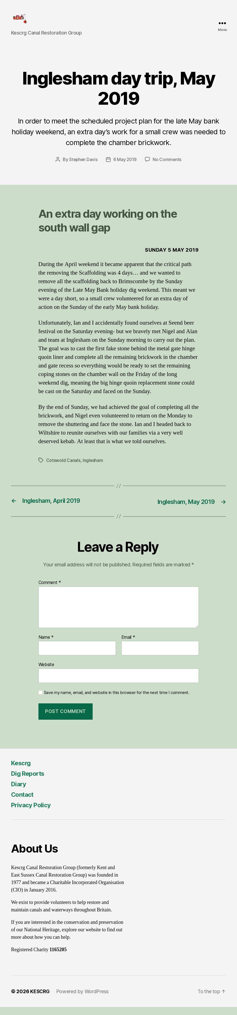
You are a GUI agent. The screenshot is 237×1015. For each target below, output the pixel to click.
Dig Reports (29, 781)
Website (46, 672)
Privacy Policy (32, 813)
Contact (23, 802)
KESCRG (40, 999)
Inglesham (93, 468)
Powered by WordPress (83, 999)
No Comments (167, 167)
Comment (49, 590)
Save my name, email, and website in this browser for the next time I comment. (116, 700)
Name (46, 645)
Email (128, 645)
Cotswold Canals (63, 468)
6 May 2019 (125, 167)
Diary (19, 792)
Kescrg (22, 771)
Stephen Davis (83, 167)
